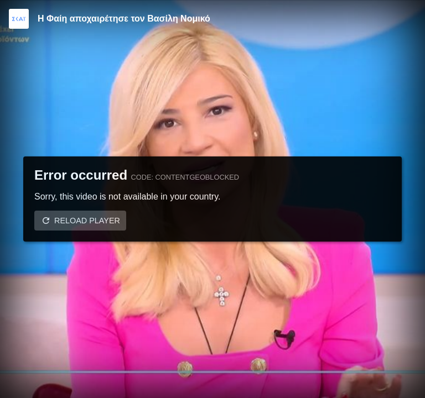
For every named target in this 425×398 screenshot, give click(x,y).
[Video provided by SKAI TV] (19, 19)
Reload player (87, 220)
